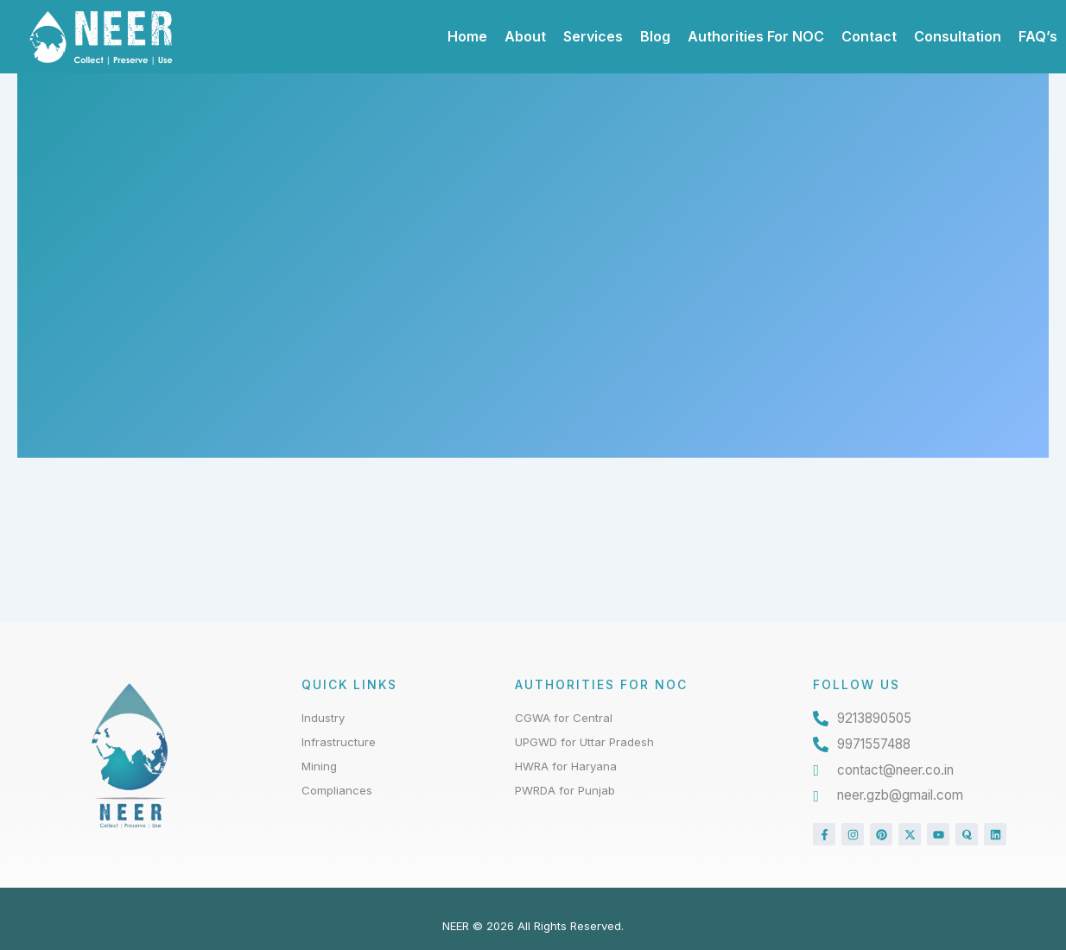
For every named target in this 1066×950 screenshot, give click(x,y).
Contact (869, 36)
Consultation (957, 36)
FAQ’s (1037, 36)
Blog (655, 36)
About (525, 36)
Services (593, 36)
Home (467, 36)
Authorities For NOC (756, 36)
